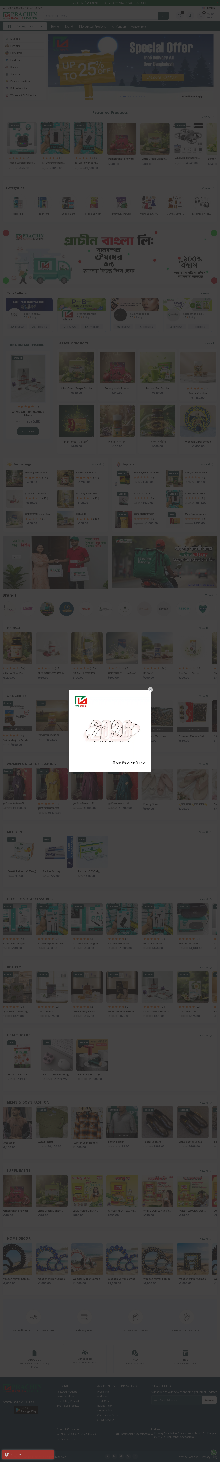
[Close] (150, 689)
